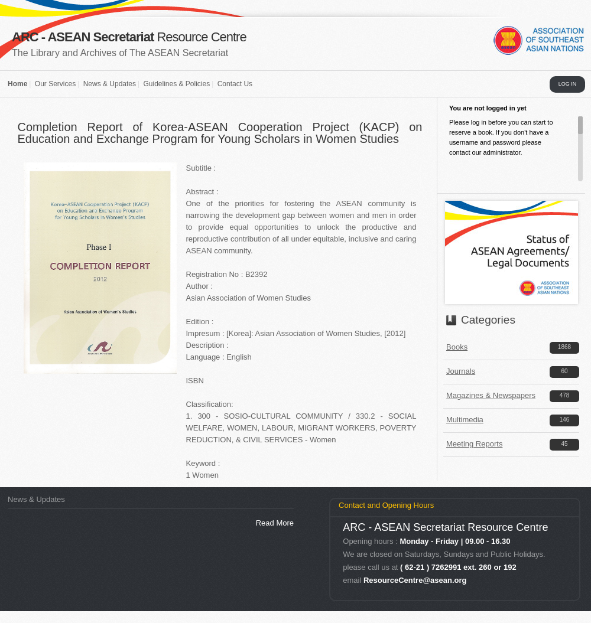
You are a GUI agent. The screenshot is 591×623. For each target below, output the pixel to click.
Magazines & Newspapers (490, 395)
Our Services (55, 84)
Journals (460, 371)
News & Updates (109, 84)
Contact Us (234, 84)
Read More (275, 522)
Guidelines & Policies (176, 84)
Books (456, 347)
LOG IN (567, 84)
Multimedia (464, 419)
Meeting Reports (474, 443)
